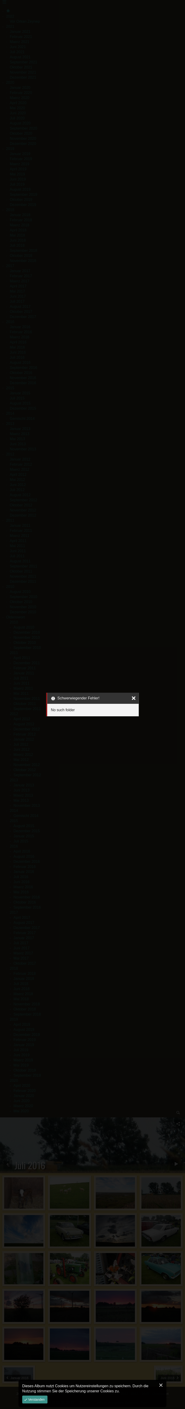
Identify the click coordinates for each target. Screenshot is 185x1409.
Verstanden (36, 1399)
